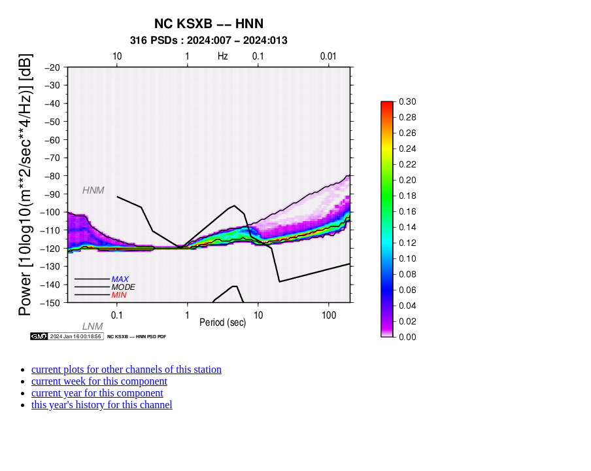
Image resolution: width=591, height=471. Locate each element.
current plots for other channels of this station (126, 369)
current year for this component (97, 392)
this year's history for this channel (102, 404)
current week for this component (99, 381)
